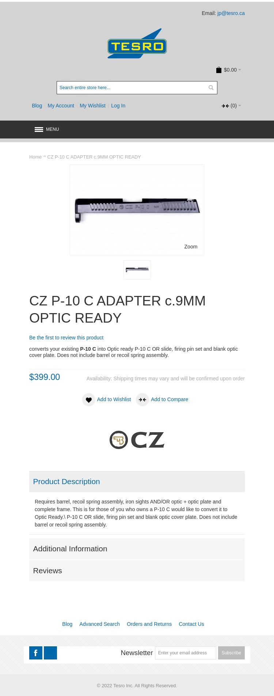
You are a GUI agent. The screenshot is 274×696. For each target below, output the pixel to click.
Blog (37, 106)
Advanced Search (100, 624)
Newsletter (137, 653)
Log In (118, 106)
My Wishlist (93, 106)
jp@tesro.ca (231, 13)
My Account (61, 106)
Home (35, 157)
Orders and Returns (149, 624)
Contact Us (191, 624)
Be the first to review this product (66, 338)
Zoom (191, 247)
